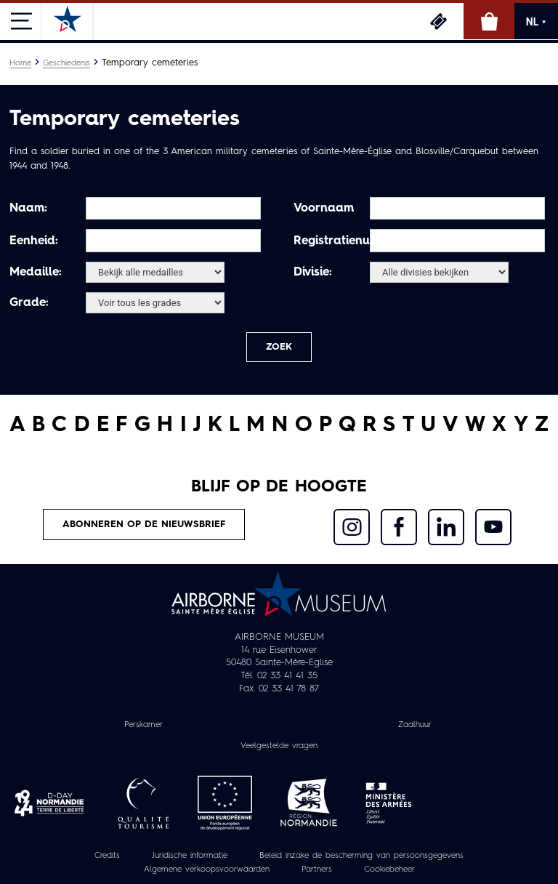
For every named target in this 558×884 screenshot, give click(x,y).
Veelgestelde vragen (279, 746)
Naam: (28, 208)
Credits (107, 855)
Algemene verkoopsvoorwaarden (207, 869)
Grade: (29, 303)
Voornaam (324, 208)
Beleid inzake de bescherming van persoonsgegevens (361, 855)
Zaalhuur (415, 724)
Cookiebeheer (389, 869)
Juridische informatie (189, 855)
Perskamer (143, 724)
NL (536, 22)
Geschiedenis (66, 63)
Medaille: (35, 272)
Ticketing (438, 21)
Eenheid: (33, 241)
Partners (317, 869)
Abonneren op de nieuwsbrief (143, 524)
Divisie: (313, 272)
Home (20, 63)
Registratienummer (330, 241)
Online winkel (489, 21)
